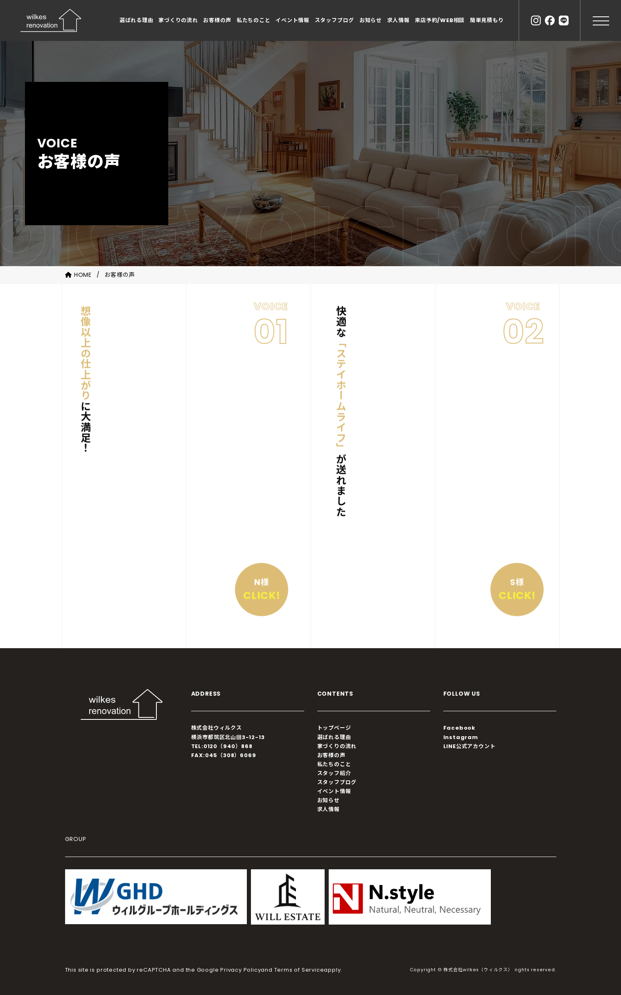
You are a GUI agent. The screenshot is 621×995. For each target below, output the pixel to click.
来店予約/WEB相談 (440, 20)
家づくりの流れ (178, 20)
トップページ (334, 728)
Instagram (460, 737)
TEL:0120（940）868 (222, 746)
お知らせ (370, 20)
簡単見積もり (487, 20)
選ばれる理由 (137, 20)
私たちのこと (254, 20)
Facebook (459, 728)
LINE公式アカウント (469, 746)
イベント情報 (292, 20)
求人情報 (398, 20)
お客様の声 (217, 20)
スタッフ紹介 (334, 773)
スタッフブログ (335, 20)
